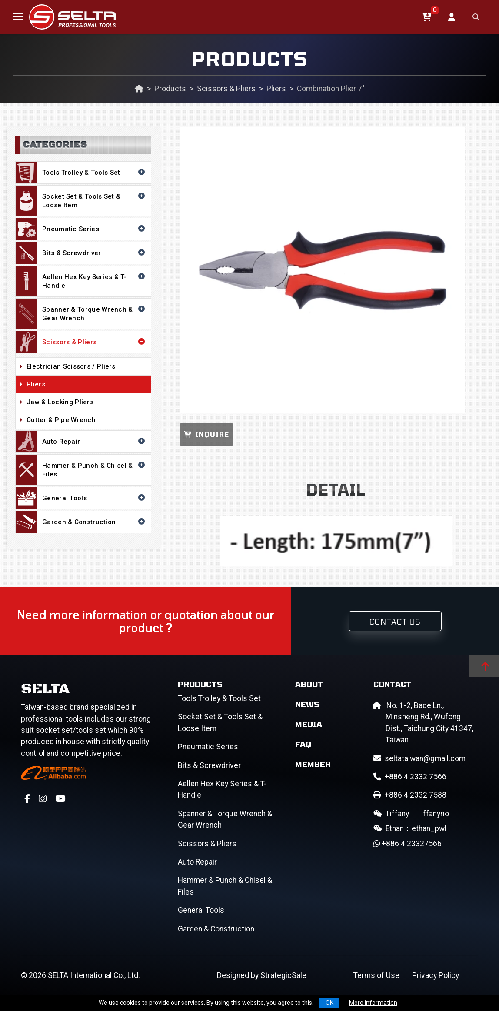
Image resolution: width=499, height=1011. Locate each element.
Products (170, 88)
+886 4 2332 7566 (409, 776)
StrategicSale (283, 975)
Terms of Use (376, 975)
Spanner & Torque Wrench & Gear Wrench (81, 314)
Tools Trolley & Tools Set (81, 172)
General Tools (81, 498)
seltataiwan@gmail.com (419, 758)
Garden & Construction (81, 522)
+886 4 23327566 (407, 843)
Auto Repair (81, 441)
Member (313, 764)
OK (329, 1002)
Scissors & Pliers (226, 88)
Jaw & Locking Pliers (86, 402)
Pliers (276, 88)
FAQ (303, 744)
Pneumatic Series (81, 229)
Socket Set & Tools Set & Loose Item (81, 201)
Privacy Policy (435, 975)
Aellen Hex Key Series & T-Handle (81, 281)
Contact (392, 684)
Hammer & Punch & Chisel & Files (81, 470)
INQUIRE (206, 434)
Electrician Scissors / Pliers (86, 366)
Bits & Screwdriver (81, 253)
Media (308, 724)
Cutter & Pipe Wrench (86, 420)
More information (373, 1002)
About (309, 684)
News (307, 704)
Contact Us (395, 621)
